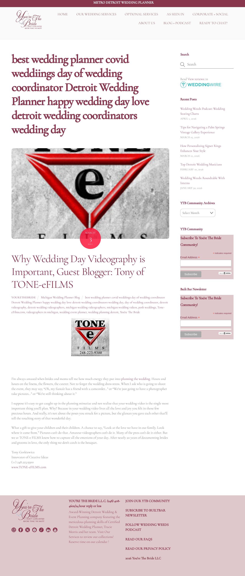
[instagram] (14, 529)
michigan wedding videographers (85, 307)
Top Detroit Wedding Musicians (201, 164)
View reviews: (196, 79)
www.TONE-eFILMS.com (28, 467)
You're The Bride (130, 312)
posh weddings (147, 307)
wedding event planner (73, 312)
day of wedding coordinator (141, 302)
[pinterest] (35, 529)
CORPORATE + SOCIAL (210, 14)
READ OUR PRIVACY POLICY (148, 549)
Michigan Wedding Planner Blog (60, 297)
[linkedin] (48, 529)
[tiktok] (41, 529)
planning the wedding (135, 379)
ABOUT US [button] (146, 23)
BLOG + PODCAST (177, 23)
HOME (63, 14)
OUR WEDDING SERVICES (96, 14)
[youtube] (55, 529)
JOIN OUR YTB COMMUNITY (147, 501)
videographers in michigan (42, 312)
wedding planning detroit (103, 312)
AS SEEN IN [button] (175, 14)
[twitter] (28, 529)
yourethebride (23, 297)
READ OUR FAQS (138, 539)
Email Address (190, 257)
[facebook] (21, 529)
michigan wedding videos (122, 307)
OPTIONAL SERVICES (141, 14)
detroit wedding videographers (46, 307)
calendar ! (102, 542)
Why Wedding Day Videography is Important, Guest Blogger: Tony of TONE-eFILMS (78, 271)
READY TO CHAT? (213, 23)
